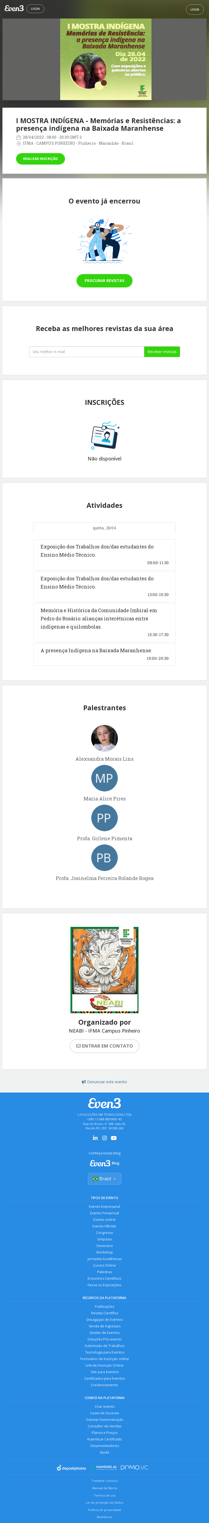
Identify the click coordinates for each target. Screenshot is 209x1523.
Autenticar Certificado (104, 1439)
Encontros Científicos (104, 1278)
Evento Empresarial (104, 1206)
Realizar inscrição (40, 158)
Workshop (104, 1252)
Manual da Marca (104, 1488)
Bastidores (104, 1517)
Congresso (104, 1232)
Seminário (104, 1245)
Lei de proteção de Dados (104, 1502)
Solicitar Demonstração (104, 1419)
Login (35, 9)
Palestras (104, 1272)
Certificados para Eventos (104, 1378)
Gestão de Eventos (105, 1332)
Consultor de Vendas (104, 1426)
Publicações (104, 1306)
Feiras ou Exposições (104, 1285)
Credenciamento (104, 1385)
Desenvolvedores (104, 1445)
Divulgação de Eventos (105, 1319)
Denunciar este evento (104, 1081)
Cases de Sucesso (104, 1413)
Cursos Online (104, 1265)
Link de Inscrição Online (104, 1365)
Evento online (104, 1219)
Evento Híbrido (104, 1226)
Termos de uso (105, 1495)
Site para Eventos (105, 1372)
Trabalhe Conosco (104, 1481)
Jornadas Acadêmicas (105, 1259)
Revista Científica (104, 1313)
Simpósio (104, 1239)
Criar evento (105, 1406)
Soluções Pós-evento (104, 1339)
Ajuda (104, 1452)
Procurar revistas (104, 280)
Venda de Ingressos (105, 1326)
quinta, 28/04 (104, 527)
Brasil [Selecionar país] (105, 1179)
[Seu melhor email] (86, 351)
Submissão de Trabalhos (104, 1345)
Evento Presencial (104, 1213)
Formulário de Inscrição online (104, 1359)
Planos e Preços (105, 1432)
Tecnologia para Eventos (104, 1352)
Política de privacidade (104, 1510)
